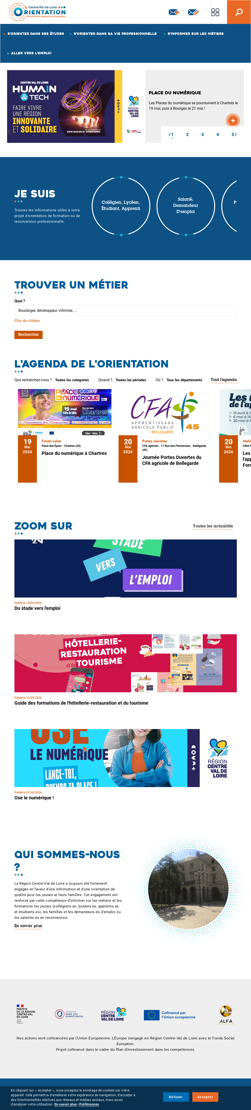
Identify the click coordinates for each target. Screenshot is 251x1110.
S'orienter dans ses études (36, 34)
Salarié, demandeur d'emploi (185, 206)
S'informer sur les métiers (196, 34)
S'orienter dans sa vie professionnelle (115, 34)
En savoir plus (28, 926)
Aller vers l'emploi (31, 53)
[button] (169, 134)
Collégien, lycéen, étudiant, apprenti (120, 206)
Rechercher (28, 335)
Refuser (176, 1097)
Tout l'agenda (224, 380)
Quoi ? (19, 301)
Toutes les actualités (213, 526)
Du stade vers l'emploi (37, 608)
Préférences (89, 1104)
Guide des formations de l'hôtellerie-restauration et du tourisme (81, 703)
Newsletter (174, 12)
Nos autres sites (215, 12)
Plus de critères (27, 320)
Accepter (205, 1097)
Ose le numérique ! (34, 798)
